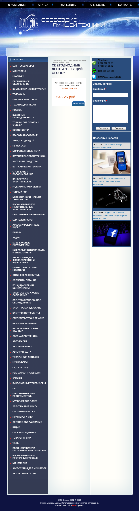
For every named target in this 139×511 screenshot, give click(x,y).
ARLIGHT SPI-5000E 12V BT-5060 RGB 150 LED (69, 84)
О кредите (97, 4)
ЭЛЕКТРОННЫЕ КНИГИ (24, 406)
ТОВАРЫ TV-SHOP (22, 438)
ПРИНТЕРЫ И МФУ (22, 417)
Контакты (125, 4)
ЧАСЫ (15, 443)
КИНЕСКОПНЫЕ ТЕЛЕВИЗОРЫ (29, 383)
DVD (14, 388)
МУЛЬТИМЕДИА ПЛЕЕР (24, 401)
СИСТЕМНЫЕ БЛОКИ (23, 411)
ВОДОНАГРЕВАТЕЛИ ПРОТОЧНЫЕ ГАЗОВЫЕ (25, 456)
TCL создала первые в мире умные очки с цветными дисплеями (109, 181)
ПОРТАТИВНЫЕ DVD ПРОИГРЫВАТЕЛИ (23, 394)
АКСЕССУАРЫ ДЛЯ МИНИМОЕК (29, 468)
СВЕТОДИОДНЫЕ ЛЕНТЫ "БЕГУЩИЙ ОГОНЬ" (69, 62)
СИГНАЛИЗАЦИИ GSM (24, 432)
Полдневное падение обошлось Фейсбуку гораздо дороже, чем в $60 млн (110, 215)
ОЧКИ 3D (17, 378)
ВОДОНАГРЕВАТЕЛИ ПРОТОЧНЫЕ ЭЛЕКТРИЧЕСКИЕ (29, 449)
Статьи (43, 4)
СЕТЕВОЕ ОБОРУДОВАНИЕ (27, 422)
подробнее (78, 103)
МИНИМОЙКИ (19, 463)
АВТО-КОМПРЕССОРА (24, 473)
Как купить (68, 4)
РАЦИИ (16, 427)
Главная (56, 61)
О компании (17, 4)
